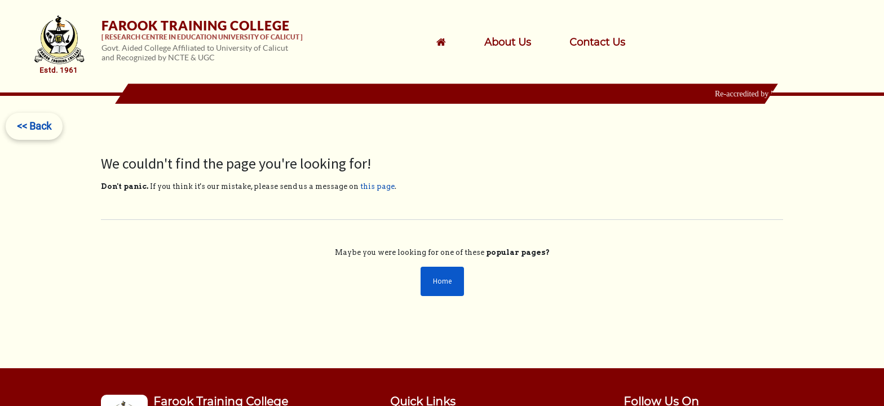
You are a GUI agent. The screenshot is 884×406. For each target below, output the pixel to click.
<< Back (34, 126)
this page (377, 186)
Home (442, 281)
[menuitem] (522, 42)
